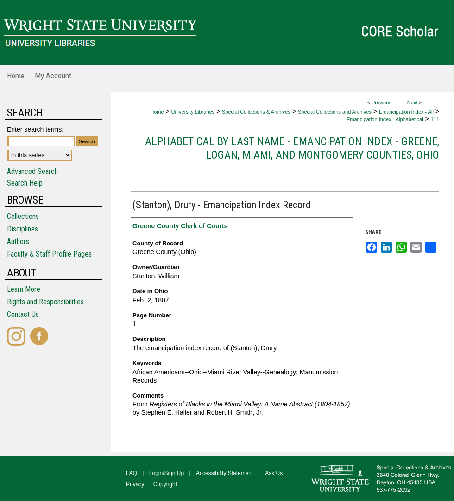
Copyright (165, 484)
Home (157, 112)
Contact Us (23, 314)
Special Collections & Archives (256, 112)
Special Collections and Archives (335, 112)
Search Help (25, 183)
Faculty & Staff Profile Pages (49, 254)
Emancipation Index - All (406, 112)
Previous (381, 102)
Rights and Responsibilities (45, 301)
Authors (18, 241)
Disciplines (22, 229)
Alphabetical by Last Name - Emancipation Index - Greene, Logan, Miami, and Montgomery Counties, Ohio (292, 148)
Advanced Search (32, 171)
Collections (23, 216)
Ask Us (274, 473)
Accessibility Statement (224, 473)
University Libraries (193, 112)
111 (435, 119)
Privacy (135, 484)
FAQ (131, 473)
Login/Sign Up (166, 473)
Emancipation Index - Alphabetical (385, 119)
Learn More (23, 289)
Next (412, 102)
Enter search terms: (35, 129)
